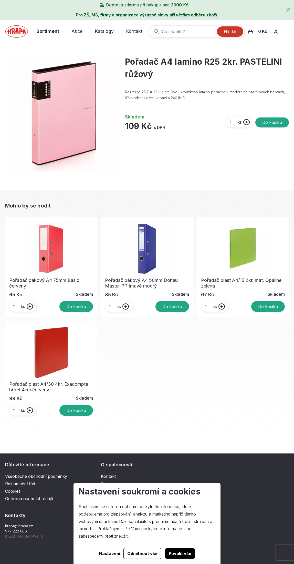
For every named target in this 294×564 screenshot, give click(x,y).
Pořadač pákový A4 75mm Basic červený (44, 283)
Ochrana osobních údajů (29, 498)
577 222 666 (16, 531)
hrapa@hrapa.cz (19, 526)
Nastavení (109, 553)
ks (235, 122)
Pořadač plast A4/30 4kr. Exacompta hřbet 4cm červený (48, 386)
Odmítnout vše (142, 553)
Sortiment (47, 31)
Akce (76, 31)
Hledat (230, 31)
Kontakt (134, 31)
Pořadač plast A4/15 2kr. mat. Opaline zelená (241, 283)
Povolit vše (180, 553)
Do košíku (272, 122)
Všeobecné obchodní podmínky (36, 476)
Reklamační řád (20, 483)
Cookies (12, 491)
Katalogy (104, 31)
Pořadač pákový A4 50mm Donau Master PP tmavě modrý (141, 283)
